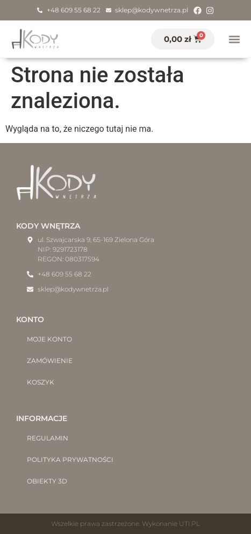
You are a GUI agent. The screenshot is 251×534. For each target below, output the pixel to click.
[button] (234, 39)
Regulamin (47, 438)
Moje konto (49, 339)
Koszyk (40, 382)
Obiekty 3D (47, 481)
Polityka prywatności (70, 459)
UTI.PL (189, 523)
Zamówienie (50, 361)
